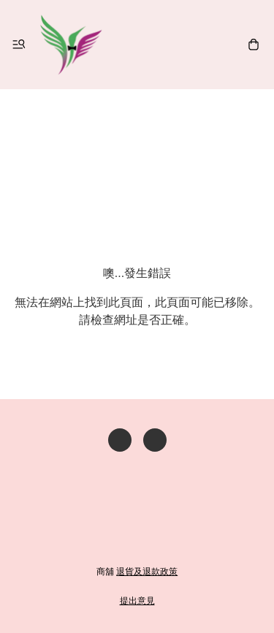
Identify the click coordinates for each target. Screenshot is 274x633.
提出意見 (137, 601)
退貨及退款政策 (147, 571)
